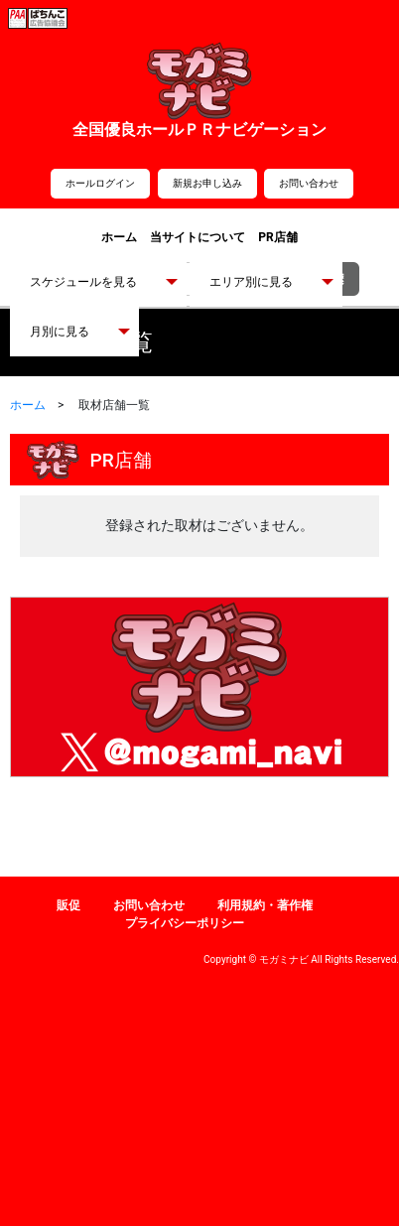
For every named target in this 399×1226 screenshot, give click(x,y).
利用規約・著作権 (265, 905)
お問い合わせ (308, 183)
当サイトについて (197, 237)
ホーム (119, 237)
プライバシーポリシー (184, 923)
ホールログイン (100, 183)
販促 (68, 905)
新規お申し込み (207, 183)
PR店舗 (277, 237)
